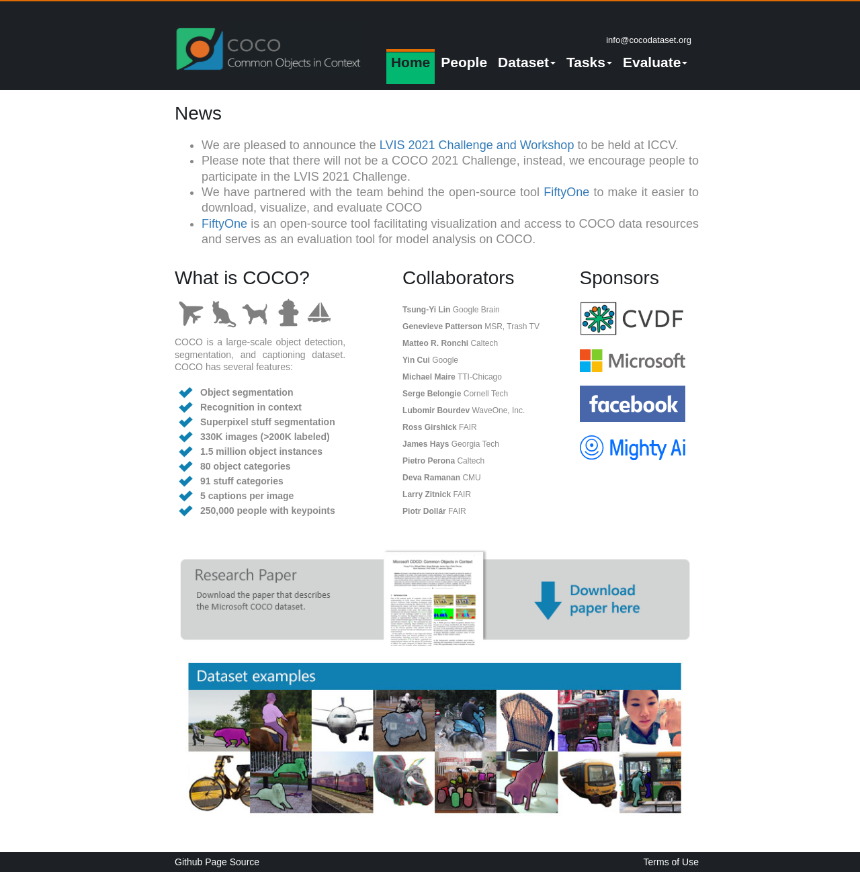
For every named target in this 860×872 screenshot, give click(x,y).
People (464, 62)
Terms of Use (671, 862)
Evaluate (655, 62)
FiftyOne (566, 192)
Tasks (589, 62)
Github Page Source (217, 862)
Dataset (527, 62)
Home (410, 62)
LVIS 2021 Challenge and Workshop (477, 145)
